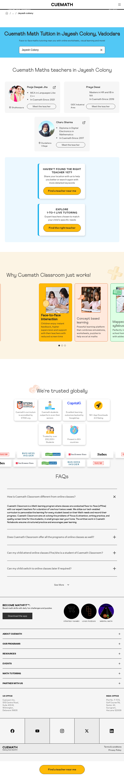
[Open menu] (119, 4)
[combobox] (58, 50)
